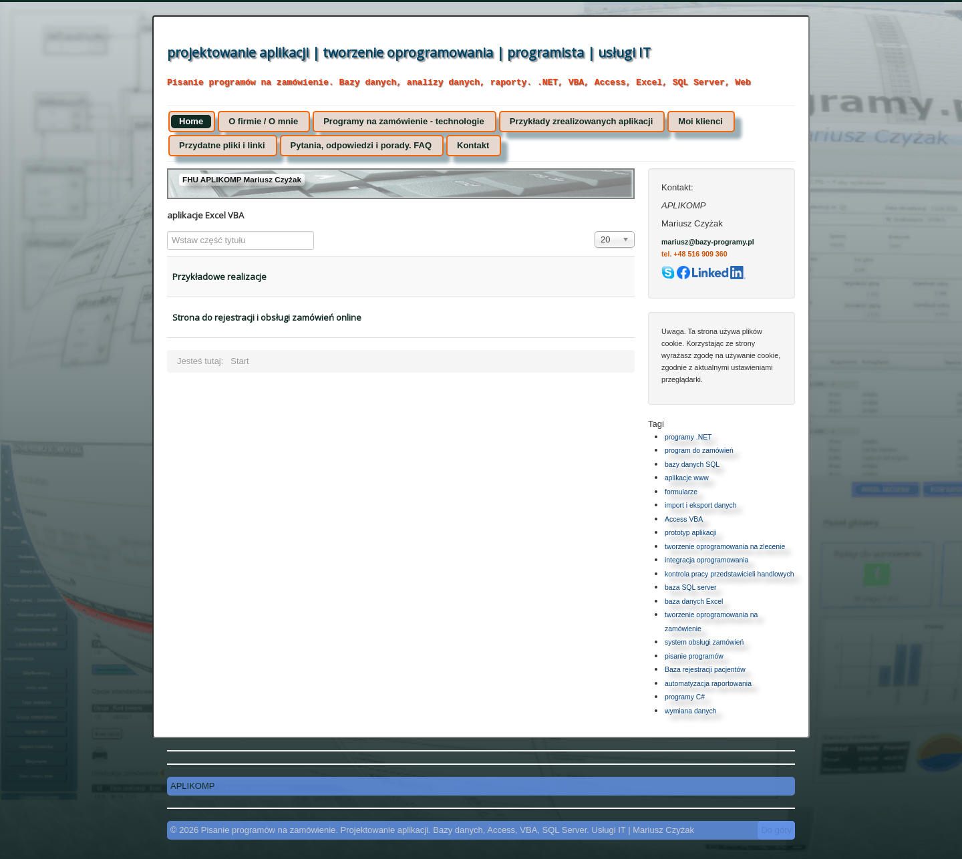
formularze (681, 492)
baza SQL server (691, 587)
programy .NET (688, 437)
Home (191, 121)
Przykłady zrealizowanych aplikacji (581, 121)
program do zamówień (699, 450)
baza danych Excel (694, 601)
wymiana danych (690, 711)
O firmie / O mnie (263, 121)
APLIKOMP (192, 786)
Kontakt (473, 145)
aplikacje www (687, 478)
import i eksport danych (700, 505)
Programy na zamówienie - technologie (403, 121)
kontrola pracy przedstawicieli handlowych (729, 574)
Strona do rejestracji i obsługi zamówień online (266, 317)
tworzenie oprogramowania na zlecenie (725, 546)
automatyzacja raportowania (708, 683)
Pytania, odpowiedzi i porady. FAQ (361, 145)
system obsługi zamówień (704, 642)
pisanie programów (694, 656)
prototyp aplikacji (690, 532)
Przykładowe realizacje (219, 277)
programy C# (685, 697)
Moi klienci (700, 121)
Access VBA (684, 519)
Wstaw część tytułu (167, 231)
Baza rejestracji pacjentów (705, 669)
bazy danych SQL (692, 464)
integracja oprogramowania (706, 560)
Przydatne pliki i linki (222, 145)
